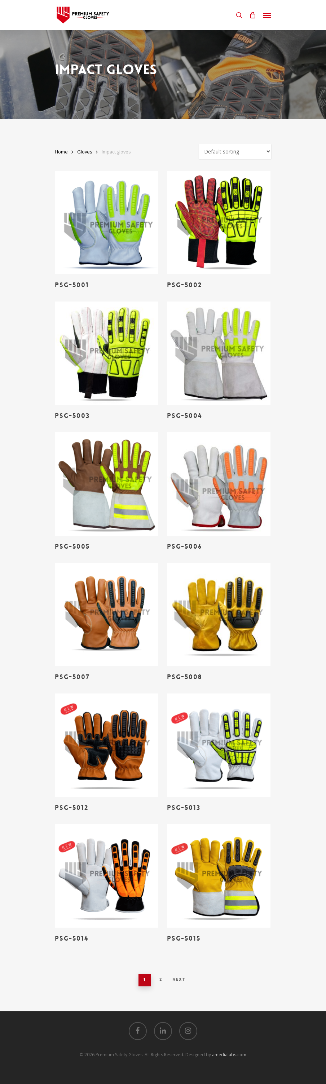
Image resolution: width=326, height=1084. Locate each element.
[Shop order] (235, 151)
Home (61, 151)
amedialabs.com (229, 1055)
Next (179, 979)
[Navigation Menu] (267, 15)
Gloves (84, 151)
